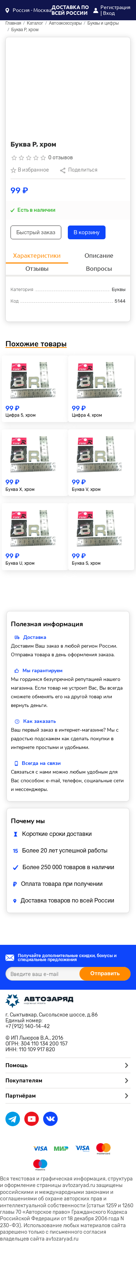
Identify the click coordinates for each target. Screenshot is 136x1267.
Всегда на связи (41, 763)
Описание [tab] (99, 255)
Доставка (34, 637)
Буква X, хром (19, 489)
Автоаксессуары (65, 23)
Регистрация (115, 7)
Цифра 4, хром (87, 415)
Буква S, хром (86, 563)
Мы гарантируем (42, 670)
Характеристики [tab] (37, 255)
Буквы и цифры (103, 23)
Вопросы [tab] (99, 268)
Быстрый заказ (35, 232)
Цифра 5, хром (20, 415)
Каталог (35, 23)
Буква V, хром (86, 489)
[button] (28, 10)
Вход (109, 13)
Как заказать (39, 721)
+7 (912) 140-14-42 (27, 1027)
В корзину (87, 232)
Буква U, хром (19, 563)
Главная (13, 23)
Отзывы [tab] (37, 268)
